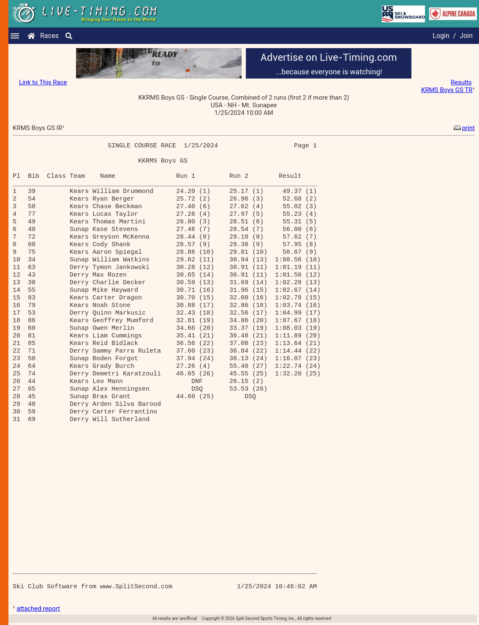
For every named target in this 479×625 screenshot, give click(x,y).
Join (466, 36)
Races (49, 36)
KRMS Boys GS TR (446, 90)
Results (461, 82)
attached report (38, 608)
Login (441, 36)
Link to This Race (43, 82)
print (463, 128)
